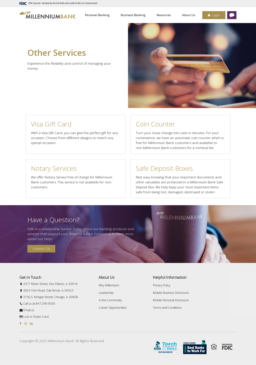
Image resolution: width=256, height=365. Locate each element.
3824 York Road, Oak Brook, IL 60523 (47, 290)
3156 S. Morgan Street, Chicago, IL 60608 (49, 297)
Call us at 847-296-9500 (37, 303)
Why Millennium (109, 285)
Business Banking (133, 15)
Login (214, 15)
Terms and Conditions (167, 307)
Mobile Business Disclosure (171, 293)
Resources (164, 15)
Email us (27, 310)
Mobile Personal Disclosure (171, 300)
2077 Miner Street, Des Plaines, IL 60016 (49, 284)
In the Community (110, 300)
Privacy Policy (161, 285)
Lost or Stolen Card (34, 317)
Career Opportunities (113, 307)
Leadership (106, 293)
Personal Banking (97, 15)
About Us (188, 15)
